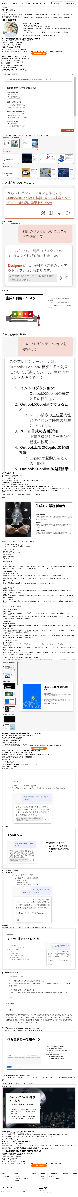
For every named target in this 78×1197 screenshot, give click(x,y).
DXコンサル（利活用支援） (21, 1179)
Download (74, 1175)
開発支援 (16, 1181)
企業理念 (42, 1177)
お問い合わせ (57, 3)
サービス (22, 3)
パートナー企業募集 (54, 1179)
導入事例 (28, 3)
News (3, 1175)
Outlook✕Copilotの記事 (8, 757)
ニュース (15, 3)
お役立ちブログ (6, 1177)
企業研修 (16, 1177)
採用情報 (51, 1177)
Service (16, 1175)
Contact (65, 1175)
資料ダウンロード (70, 3)
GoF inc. (25, 1193)
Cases (34, 1175)
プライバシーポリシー (6, 1189)
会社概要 (42, 1179)
